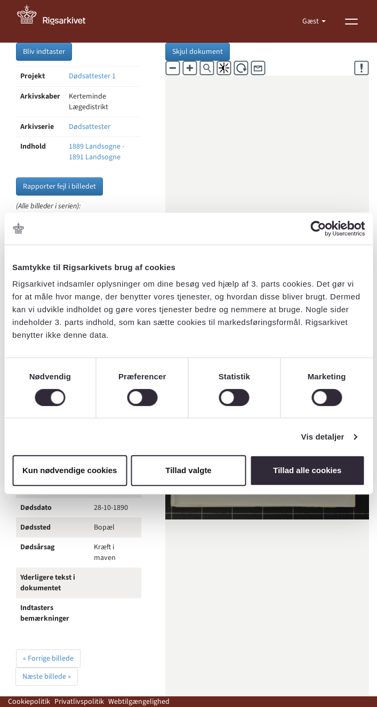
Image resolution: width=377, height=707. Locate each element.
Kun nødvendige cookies (69, 470)
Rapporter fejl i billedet (59, 186)
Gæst (311, 21)
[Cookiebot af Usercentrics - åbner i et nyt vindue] (318, 229)
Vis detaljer (322, 436)
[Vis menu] (351, 21)
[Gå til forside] (57, 21)
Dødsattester (89, 126)
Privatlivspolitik (79, 701)
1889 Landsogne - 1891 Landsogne (96, 151)
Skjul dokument (197, 51)
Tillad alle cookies (307, 470)
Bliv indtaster (44, 51)
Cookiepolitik (29, 701)
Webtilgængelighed (139, 701)
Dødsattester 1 (92, 76)
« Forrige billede (48, 658)
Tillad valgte (188, 470)
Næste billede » (46, 676)
